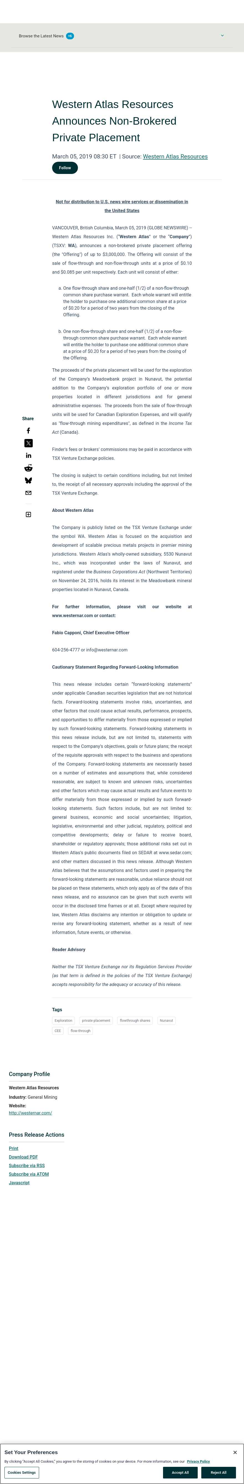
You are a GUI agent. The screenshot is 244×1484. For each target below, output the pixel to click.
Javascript (19, 1182)
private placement (96, 1020)
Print (13, 1148)
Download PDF (23, 1157)
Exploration (63, 1020)
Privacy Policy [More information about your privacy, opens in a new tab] (198, 1463)
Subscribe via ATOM (29, 1174)
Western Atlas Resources (175, 156)
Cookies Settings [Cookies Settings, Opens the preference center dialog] (22, 1475)
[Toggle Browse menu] (222, 35)
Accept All (180, 1475)
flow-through (81, 1031)
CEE (58, 1031)
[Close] (235, 1454)
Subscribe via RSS (27, 1165)
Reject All (219, 1475)
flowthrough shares (135, 1020)
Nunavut (166, 1020)
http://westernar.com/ (30, 1113)
